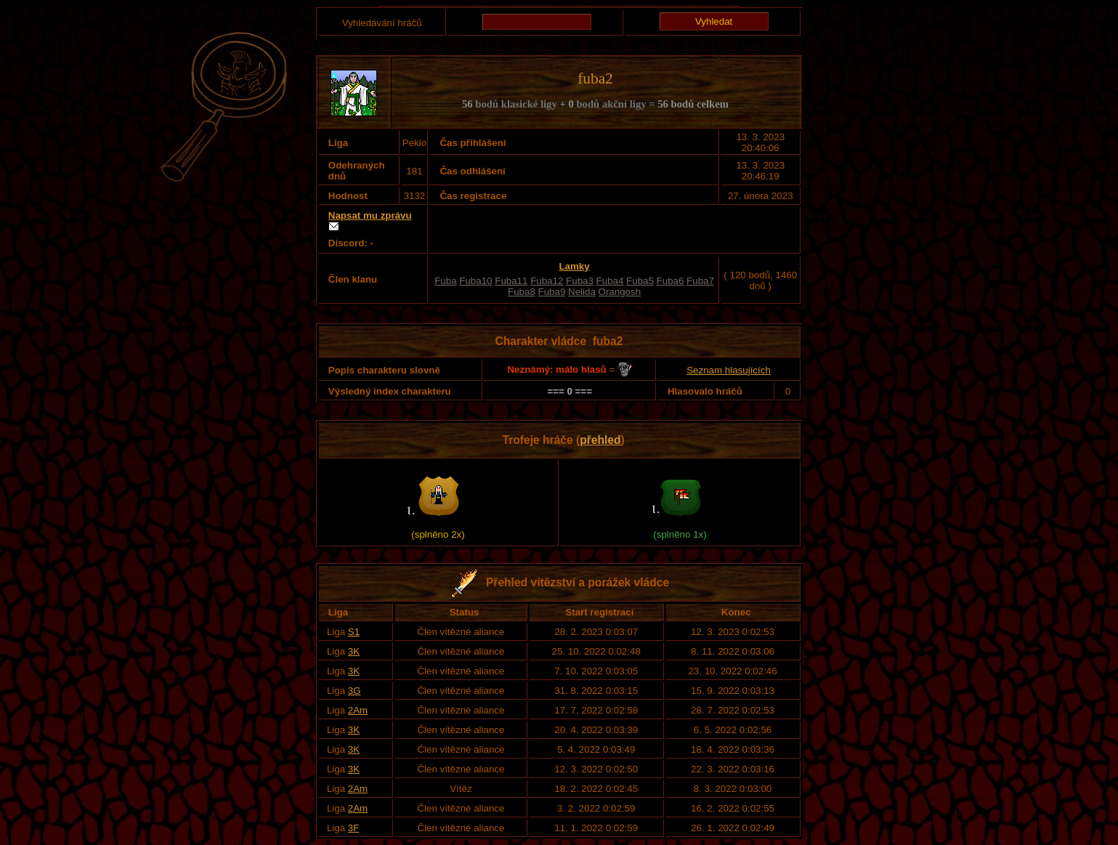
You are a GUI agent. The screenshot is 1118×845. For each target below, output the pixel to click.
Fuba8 (521, 291)
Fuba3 (580, 280)
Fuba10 (475, 280)
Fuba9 (552, 291)
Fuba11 (511, 280)
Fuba (445, 280)
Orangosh (620, 291)
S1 (354, 631)
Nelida (582, 291)
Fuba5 (640, 280)
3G (354, 690)
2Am (358, 710)
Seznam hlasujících (728, 370)
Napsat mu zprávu (370, 215)
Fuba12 (546, 280)
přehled (600, 440)
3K (354, 651)
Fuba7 (700, 280)
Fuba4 (610, 280)
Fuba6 (670, 280)
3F (354, 827)
